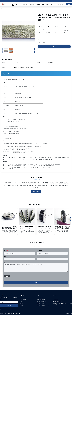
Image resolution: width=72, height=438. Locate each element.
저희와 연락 (31, 4)
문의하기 (22, 303)
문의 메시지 (7, 262)
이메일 (6, 250)
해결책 (47, 4)
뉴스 (43, 4)
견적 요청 (38, 4)
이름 (5, 256)
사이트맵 (22, 305)
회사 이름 (38, 256)
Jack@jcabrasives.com (58, 301)
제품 (13, 4)
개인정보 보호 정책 (69, 313)
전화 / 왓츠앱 (39, 250)
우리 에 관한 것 (24, 4)
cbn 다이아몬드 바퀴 (40, 297)
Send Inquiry (36, 191)
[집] (1, 9)
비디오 (17, 4)
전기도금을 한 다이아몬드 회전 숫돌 (43, 305)
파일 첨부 (6, 273)
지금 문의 (69, 4)
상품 (21, 301)
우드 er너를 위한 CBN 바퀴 (41, 301)
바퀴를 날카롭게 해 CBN (41, 299)
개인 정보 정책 (60, 4)
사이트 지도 (53, 4)
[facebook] (0, 309)
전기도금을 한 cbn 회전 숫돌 (41, 303)
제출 (36, 282)
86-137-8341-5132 (57, 297)
